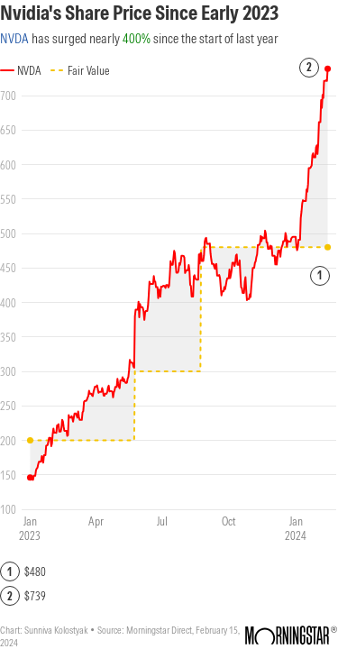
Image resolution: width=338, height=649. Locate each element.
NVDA (14, 38)
